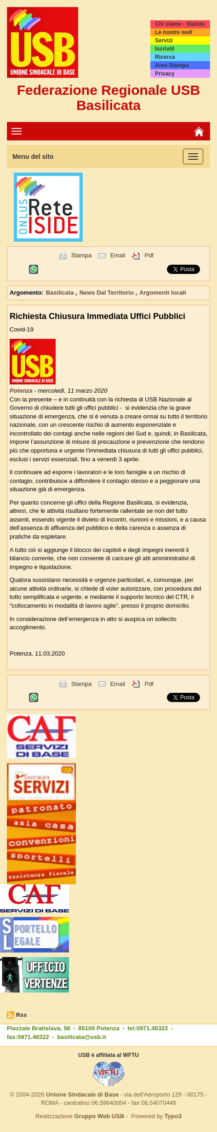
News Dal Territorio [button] (108, 292)
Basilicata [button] (60, 292)
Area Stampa (171, 65)
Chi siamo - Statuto (180, 24)
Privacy (165, 73)
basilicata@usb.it (81, 1036)
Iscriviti (164, 49)
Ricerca (165, 57)
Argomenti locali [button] (162, 292)
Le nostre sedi (173, 32)
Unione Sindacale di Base (82, 1094)
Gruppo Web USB (99, 1116)
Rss (21, 1014)
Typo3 (173, 1116)
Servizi (164, 40)
